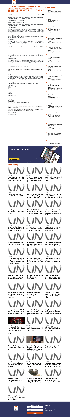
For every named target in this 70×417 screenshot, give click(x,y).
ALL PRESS (35, 2)
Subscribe (35, 413)
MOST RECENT (29, 2)
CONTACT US (40, 2)
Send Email (12, 101)
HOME (25, 2)
